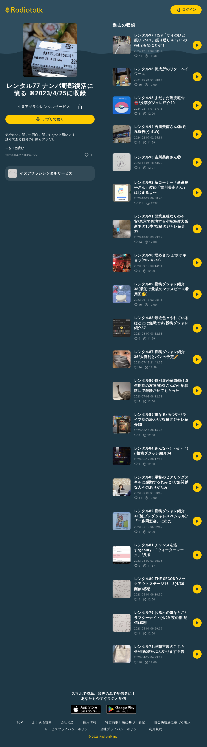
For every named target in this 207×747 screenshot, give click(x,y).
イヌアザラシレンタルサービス (43, 107)
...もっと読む (14, 148)
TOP (19, 722)
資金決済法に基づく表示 (172, 722)
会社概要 (67, 722)
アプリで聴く (49, 119)
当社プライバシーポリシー (120, 729)
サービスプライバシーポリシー (68, 729)
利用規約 (155, 729)
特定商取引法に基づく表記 (125, 722)
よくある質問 (42, 722)
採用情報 (89, 722)
